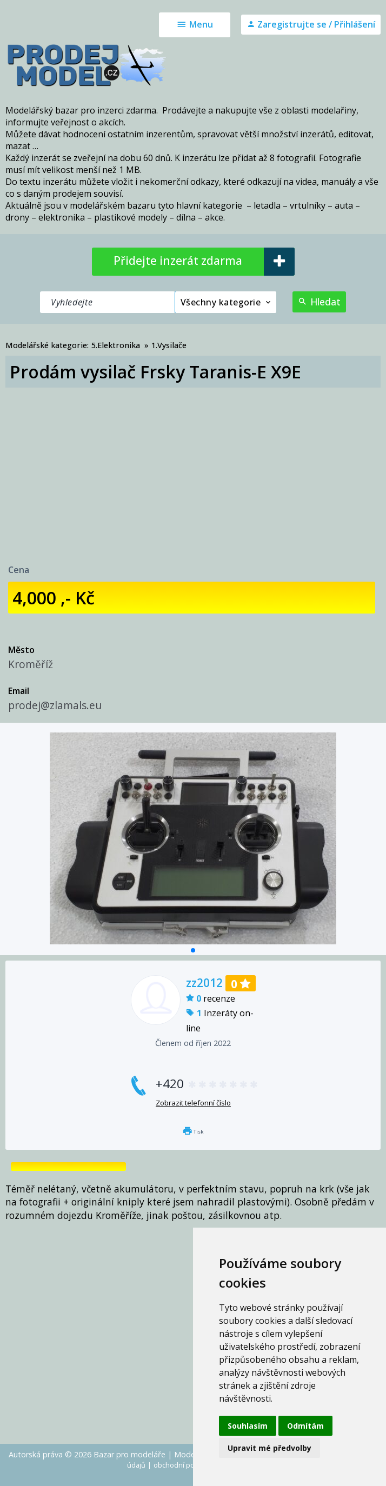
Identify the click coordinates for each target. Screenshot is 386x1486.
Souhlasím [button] (248, 1426)
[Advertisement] (193, 468)
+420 (207, 1083)
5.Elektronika (115, 345)
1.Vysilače (169, 345)
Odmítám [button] (305, 1426)
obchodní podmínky (186, 1465)
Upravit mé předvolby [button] (269, 1448)
